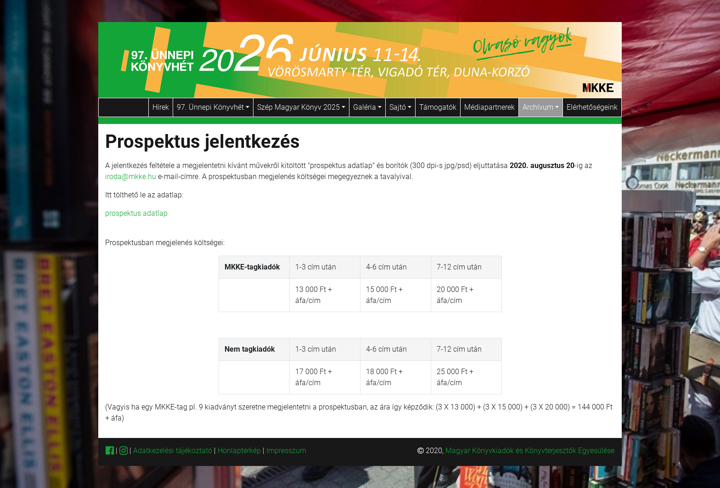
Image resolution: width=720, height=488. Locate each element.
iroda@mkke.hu (130, 176)
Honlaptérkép (240, 450)
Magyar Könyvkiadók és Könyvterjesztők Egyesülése (529, 450)
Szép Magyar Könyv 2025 (301, 107)
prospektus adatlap (136, 213)
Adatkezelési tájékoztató (172, 450)
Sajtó (400, 107)
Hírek (160, 107)
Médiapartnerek (489, 107)
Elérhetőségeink (592, 107)
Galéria (367, 107)
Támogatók (437, 107)
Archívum (541, 107)
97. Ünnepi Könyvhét (213, 107)
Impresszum (286, 450)
